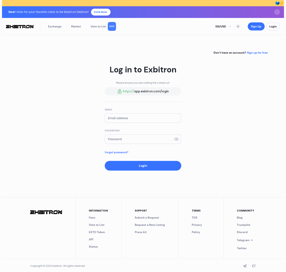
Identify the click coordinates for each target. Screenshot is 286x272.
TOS (194, 217)
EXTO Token (97, 232)
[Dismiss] (277, 12)
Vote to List (103, 26)
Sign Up (256, 26)
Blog (240, 217)
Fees (92, 217)
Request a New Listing (150, 224)
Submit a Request (147, 217)
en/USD (224, 26)
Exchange (54, 26)
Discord (242, 232)
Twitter (242, 248)
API (91, 239)
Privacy (197, 224)
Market (76, 26)
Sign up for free (257, 52)
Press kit (141, 232)
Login (273, 26)
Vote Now (100, 12)
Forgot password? (116, 152)
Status (93, 246)
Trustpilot (243, 224)
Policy (196, 232)
